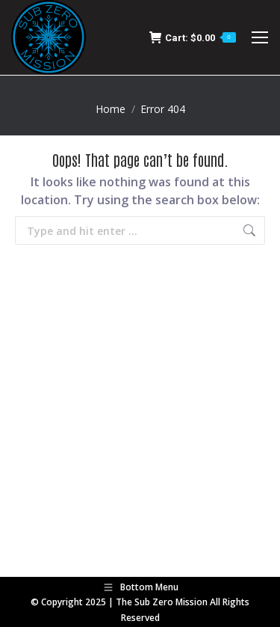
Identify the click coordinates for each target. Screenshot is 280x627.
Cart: (192, 37)
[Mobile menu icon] (260, 37)
